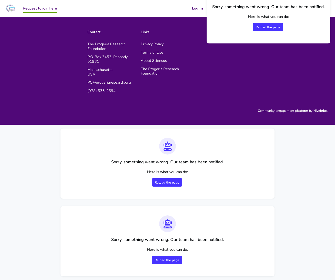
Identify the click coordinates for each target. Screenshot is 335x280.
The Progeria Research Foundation (160, 71)
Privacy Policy (152, 44)
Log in (197, 8)
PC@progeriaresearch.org (109, 82)
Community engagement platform (283, 111)
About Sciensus (154, 60)
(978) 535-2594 (101, 90)
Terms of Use (152, 52)
